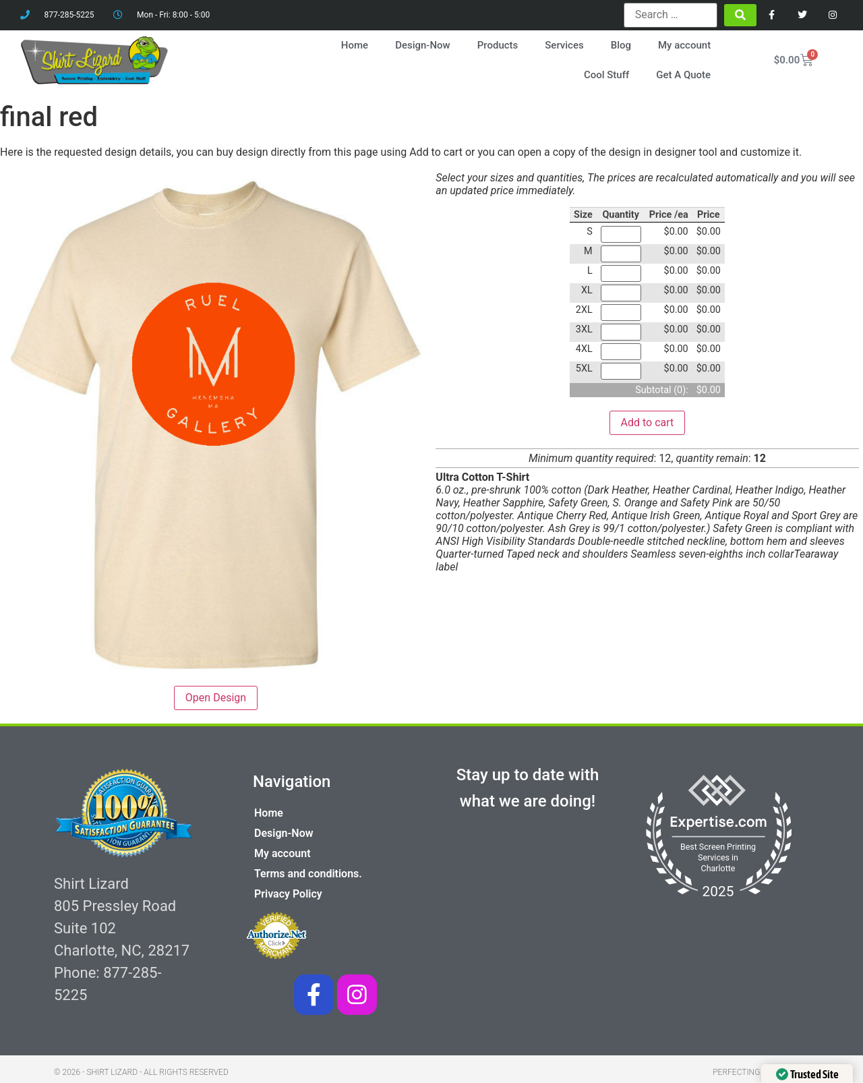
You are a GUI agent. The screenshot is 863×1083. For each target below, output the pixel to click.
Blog (621, 45)
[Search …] (670, 15)
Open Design (215, 697)
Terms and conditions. (308, 873)
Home (354, 45)
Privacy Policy (288, 893)
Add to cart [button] (647, 421)
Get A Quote (683, 75)
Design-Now (422, 45)
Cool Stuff (606, 75)
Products (497, 45)
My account (684, 45)
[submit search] (740, 15)
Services (564, 45)
